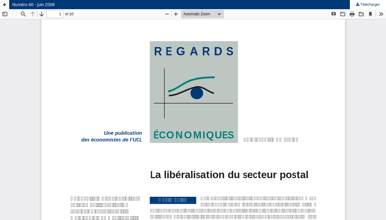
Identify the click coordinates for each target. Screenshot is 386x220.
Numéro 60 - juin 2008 (33, 4)
